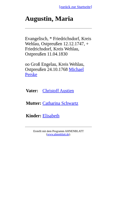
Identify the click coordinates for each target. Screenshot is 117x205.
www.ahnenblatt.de (58, 134)
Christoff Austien (58, 90)
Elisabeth (50, 115)
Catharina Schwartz (60, 103)
